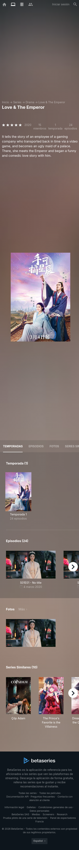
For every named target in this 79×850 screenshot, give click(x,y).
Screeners (48, 814)
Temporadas (13, 446)
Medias (36, 814)
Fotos (54, 446)
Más (21, 609)
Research (62, 814)
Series (17, 102)
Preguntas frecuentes (43, 796)
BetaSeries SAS (20, 814)
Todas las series (27, 793)
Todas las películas (50, 793)
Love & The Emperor (52, 102)
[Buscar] (75, 4)
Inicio (5, 102)
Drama (30, 102)
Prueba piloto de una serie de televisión (25, 817)
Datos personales (39, 810)
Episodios (36, 446)
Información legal (14, 807)
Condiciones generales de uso (55, 807)
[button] (31, 633)
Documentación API (17, 796)
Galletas (31, 807)
